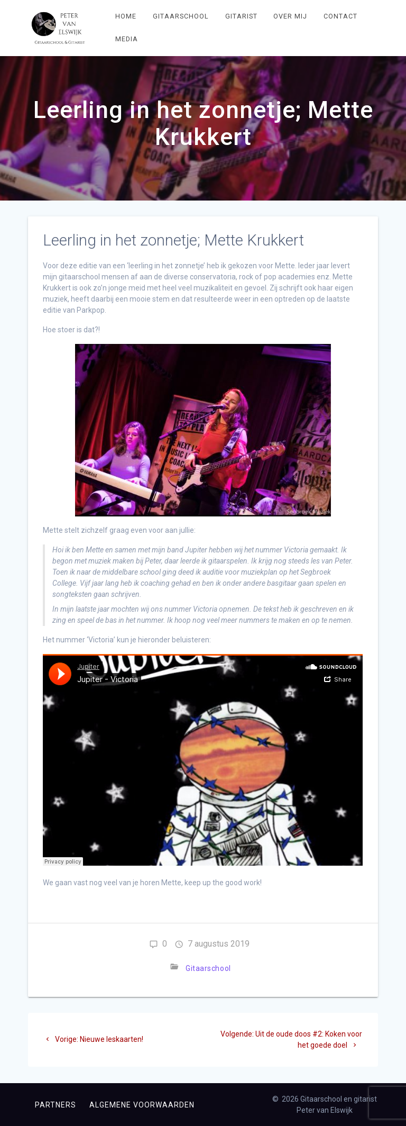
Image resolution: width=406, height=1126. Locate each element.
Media (126, 39)
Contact (340, 16)
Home (125, 16)
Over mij (290, 16)
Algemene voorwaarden (142, 1105)
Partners (55, 1105)
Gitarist (241, 16)
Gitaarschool (181, 16)
